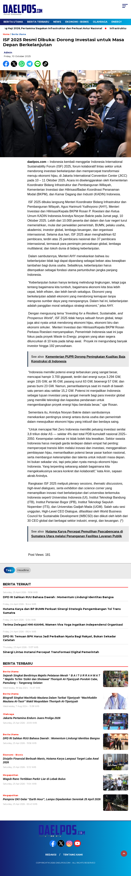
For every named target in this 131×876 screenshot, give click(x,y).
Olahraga (100, 21)
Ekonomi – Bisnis (77, 21)
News (57, 21)
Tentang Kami (73, 854)
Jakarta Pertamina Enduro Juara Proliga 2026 (31, 718)
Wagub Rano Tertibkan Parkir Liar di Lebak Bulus (34, 779)
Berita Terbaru (38, 21)
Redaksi (50, 854)
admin (8, 52)
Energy (116, 21)
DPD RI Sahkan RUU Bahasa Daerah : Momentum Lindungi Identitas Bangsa (51, 738)
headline (23, 570)
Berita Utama (13, 21)
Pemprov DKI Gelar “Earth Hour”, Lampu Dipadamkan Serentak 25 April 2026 (52, 799)
